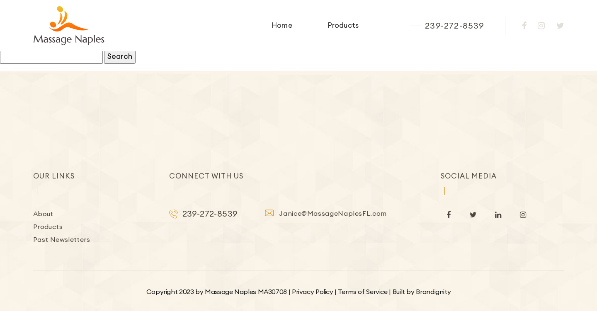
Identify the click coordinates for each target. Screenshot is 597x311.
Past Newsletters (61, 239)
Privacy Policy (312, 291)
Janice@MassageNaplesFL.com (333, 213)
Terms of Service (363, 291)
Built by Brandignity (422, 291)
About (43, 214)
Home (282, 25)
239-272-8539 (454, 26)
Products (343, 25)
